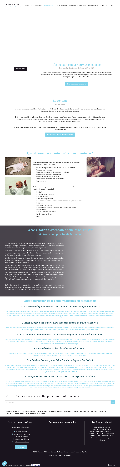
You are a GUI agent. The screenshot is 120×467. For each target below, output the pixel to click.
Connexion (111, 465)
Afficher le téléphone (22, 439)
